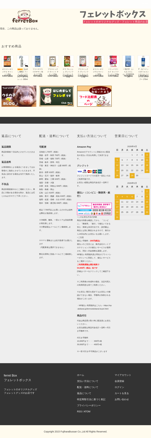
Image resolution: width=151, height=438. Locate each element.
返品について (84, 393)
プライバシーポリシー (89, 405)
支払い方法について (87, 381)
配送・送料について (87, 387)
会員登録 (119, 381)
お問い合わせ (122, 399)
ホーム (80, 375)
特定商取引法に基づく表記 (91, 399)
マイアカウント (123, 375)
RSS (79, 411)
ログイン (119, 387)
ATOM (87, 411)
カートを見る (122, 393)
